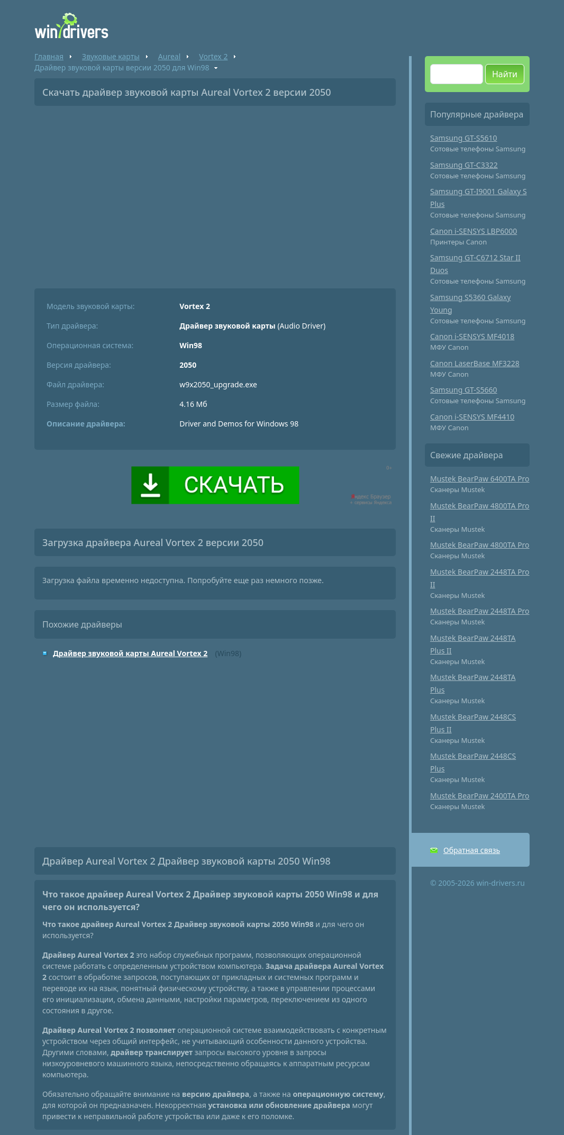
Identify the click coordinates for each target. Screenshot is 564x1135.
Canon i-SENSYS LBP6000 (473, 231)
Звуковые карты (111, 56)
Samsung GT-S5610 (463, 138)
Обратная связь (471, 850)
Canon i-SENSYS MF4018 (472, 336)
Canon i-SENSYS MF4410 (472, 417)
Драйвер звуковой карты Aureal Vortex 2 (130, 653)
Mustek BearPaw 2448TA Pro (480, 611)
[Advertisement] (215, 193)
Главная (48, 56)
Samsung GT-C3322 (464, 165)
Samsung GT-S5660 (463, 390)
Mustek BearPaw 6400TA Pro (480, 479)
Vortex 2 (213, 56)
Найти (504, 74)
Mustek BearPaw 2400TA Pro (480, 796)
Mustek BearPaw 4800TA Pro (480, 545)
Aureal (169, 56)
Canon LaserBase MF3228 (475, 363)
